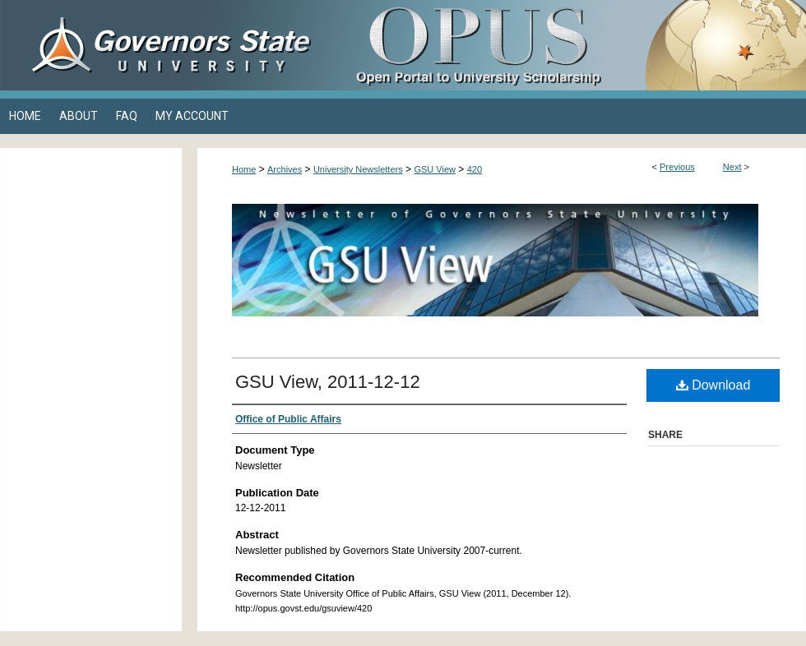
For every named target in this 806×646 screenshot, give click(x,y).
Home (244, 169)
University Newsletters (358, 169)
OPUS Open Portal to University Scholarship (567, 45)
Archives (284, 169)
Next (732, 167)
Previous (677, 167)
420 (474, 169)
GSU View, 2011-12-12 (327, 381)
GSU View (435, 169)
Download (713, 385)
